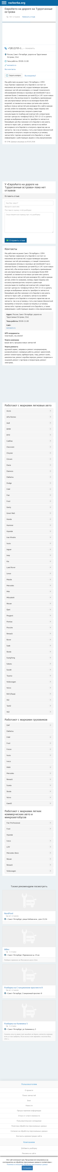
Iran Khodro (11, 537)
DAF (8, 725)
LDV (8, 847)
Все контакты (10, 69)
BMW (9, 429)
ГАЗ (8, 700)
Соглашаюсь (27, 1168)
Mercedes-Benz (13, 853)
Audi (8, 423)
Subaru (9, 664)
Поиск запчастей (29, 1095)
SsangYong (11, 658)
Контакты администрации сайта (29, 1136)
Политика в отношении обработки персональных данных (27, 1164)
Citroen (9, 459)
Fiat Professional (13, 823)
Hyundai (10, 531)
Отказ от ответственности (29, 1116)
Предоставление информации (29, 1110)
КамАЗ (9, 803)
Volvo (9, 688)
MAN (8, 767)
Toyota (9, 676)
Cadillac (10, 441)
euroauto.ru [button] (11, 65)
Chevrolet (10, 447)
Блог (29, 1100)
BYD (8, 435)
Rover (9, 639)
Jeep (8, 555)
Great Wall (11, 513)
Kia (8, 561)
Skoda (9, 652)
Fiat (8, 495)
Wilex (6, 949)
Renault (10, 633)
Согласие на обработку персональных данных (29, 1131)
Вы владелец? (30, 75)
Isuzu (9, 543)
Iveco (9, 761)
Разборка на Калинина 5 (16, 1023)
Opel (8, 609)
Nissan (9, 603)
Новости (29, 1105)
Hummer (10, 525)
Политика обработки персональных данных (29, 1126)
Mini (8, 591)
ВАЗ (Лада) (11, 694)
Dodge (9, 483)
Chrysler (10, 453)
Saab (8, 645)
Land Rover (11, 567)
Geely (9, 507)
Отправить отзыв (17, 240)
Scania (9, 785)
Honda (9, 519)
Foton (9, 749)
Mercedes (10, 585)
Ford (8, 501)
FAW (8, 489)
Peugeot (10, 615)
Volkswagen (11, 682)
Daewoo (10, 471)
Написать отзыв (28, 17)
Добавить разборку (29, 1148)
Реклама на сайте (29, 1153)
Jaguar (9, 549)
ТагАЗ (9, 706)
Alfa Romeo (11, 417)
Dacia (9, 465)
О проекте (29, 1090)
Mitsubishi (10, 597)
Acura (9, 411)
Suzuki (9, 670)
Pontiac (9, 621)
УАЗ (8, 712)
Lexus (9, 573)
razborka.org (16, 2)
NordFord (8, 913)
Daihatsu (10, 477)
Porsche (10, 627)
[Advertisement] (29, 163)
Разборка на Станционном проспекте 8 (23, 987)
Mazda (9, 579)
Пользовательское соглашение (29, 1121)
